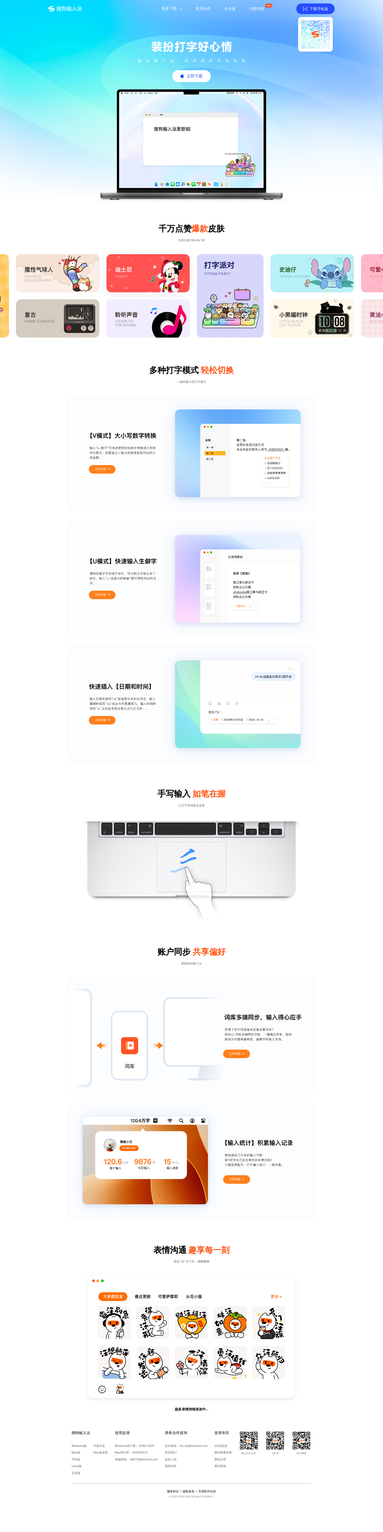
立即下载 (195, 76)
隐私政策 (188, 1491)
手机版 (76, 1459)
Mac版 (76, 1452)
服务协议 (173, 1491)
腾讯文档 (220, 1459)
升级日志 (99, 1446)
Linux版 (77, 1466)
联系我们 (171, 1452)
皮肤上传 (171, 1459)
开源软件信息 (207, 1491)
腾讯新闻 (220, 1466)
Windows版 (79, 1446)
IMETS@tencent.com (144, 1459)
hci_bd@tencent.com (193, 1446)
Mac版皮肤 (100, 1452)
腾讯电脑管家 (223, 1452)
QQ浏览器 (220, 1446)
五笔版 (76, 1473)
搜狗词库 (171, 1466)
